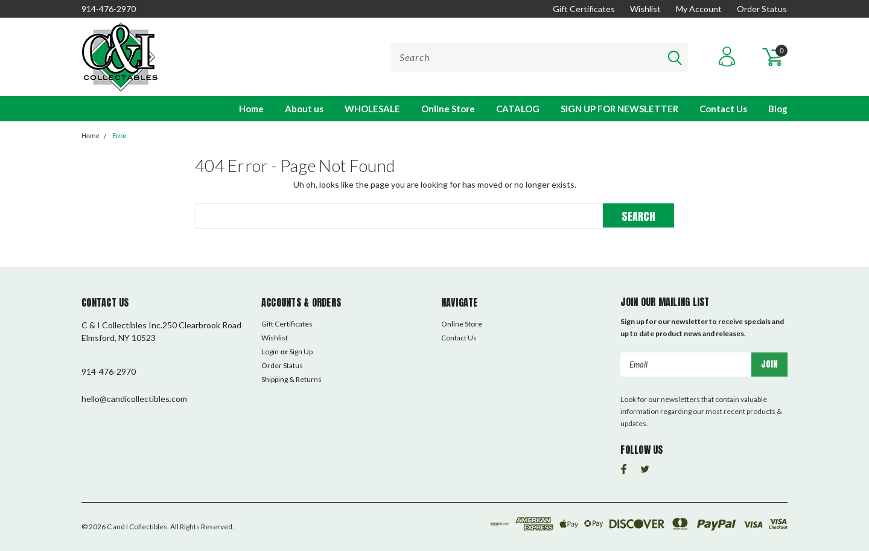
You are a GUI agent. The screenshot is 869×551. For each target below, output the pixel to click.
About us (304, 108)
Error (119, 136)
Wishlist (645, 9)
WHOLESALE (372, 108)
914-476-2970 (108, 9)
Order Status (762, 9)
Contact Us (723, 108)
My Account (699, 9)
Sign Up (301, 351)
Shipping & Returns (291, 379)
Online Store (448, 108)
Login (270, 351)
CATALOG (518, 108)
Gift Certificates (584, 9)
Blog (778, 108)
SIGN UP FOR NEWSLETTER (619, 108)
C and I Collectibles (137, 526)
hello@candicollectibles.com (134, 398)
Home (251, 108)
